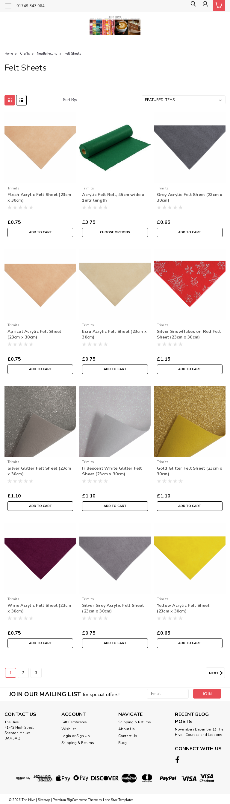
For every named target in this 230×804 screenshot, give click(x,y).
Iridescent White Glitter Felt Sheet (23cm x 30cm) (112, 471)
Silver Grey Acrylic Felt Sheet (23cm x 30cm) (113, 608)
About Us (126, 729)
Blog (122, 742)
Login (66, 735)
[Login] (204, 6)
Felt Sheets (73, 53)
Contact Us (127, 735)
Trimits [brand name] (13, 188)
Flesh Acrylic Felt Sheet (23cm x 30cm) (39, 197)
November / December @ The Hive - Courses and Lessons (199, 732)
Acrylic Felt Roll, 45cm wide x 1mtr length (113, 197)
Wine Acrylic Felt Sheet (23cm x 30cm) (39, 608)
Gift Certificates (74, 722)
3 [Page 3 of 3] (36, 672)
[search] (190, 6)
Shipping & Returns (77, 742)
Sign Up (83, 735)
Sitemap (44, 798)
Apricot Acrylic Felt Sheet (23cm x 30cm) (34, 334)
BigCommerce (77, 798)
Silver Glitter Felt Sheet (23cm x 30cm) (39, 471)
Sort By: (70, 99)
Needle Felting (47, 53)
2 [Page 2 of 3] (23, 672)
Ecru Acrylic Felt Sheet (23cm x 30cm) (114, 334)
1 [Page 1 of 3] (11, 672)
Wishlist (68, 729)
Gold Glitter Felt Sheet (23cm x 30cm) (190, 471)
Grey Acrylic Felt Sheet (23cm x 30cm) (190, 197)
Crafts (25, 53)
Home (8, 53)
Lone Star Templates (118, 798)
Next (217, 673)
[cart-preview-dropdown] (218, 5)
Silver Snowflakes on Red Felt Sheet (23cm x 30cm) (189, 334)
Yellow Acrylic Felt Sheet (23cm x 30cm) (183, 608)
